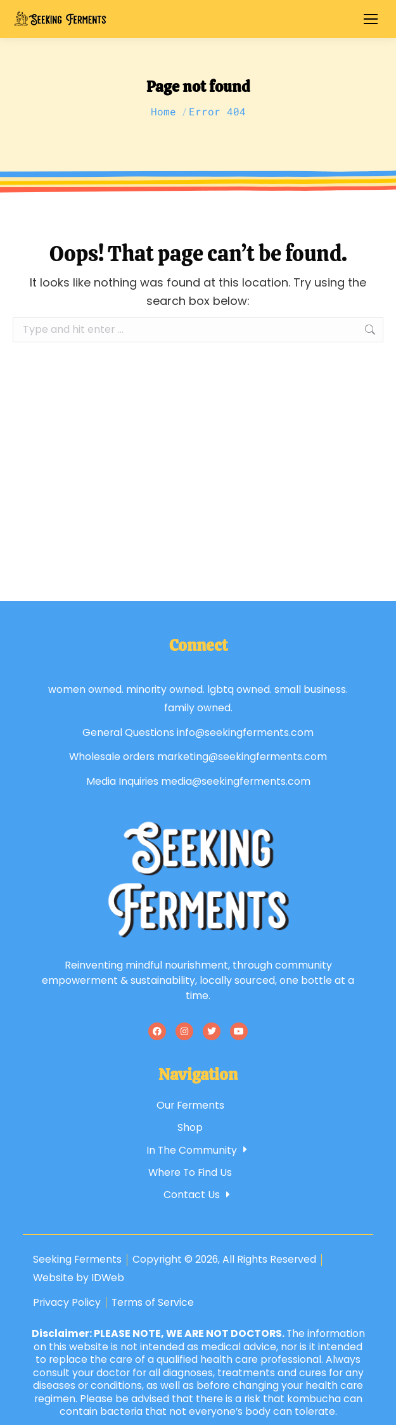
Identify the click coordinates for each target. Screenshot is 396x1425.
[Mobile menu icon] (370, 19)
